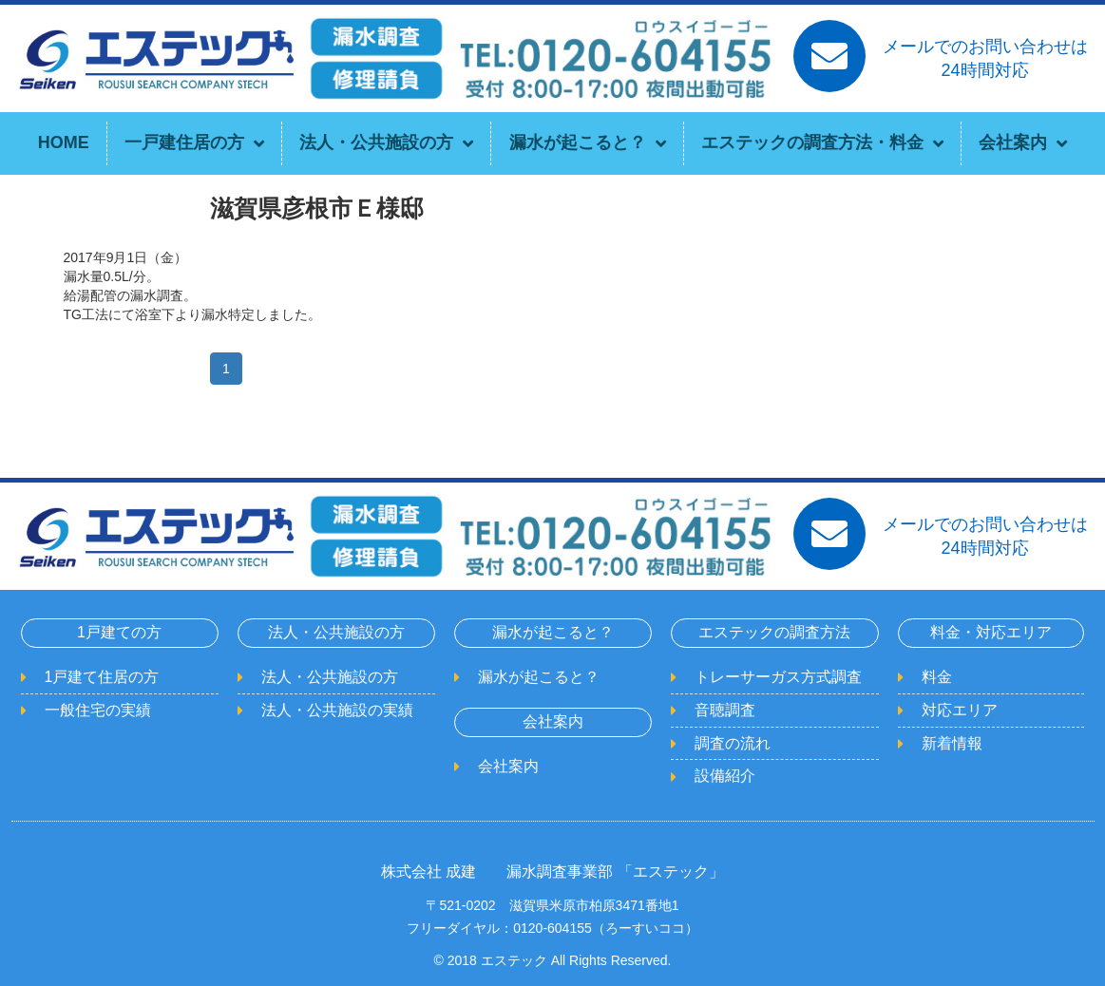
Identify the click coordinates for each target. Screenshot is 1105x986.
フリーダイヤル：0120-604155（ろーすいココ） (552, 928)
